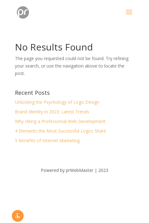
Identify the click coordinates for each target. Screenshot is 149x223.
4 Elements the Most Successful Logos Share (60, 131)
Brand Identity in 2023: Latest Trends (52, 112)
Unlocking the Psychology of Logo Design (57, 102)
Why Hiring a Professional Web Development (60, 121)
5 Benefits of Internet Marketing (47, 140)
